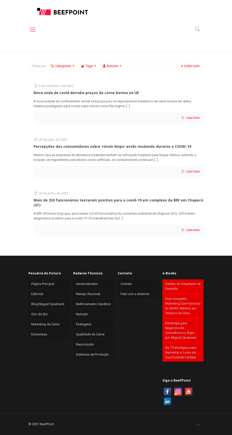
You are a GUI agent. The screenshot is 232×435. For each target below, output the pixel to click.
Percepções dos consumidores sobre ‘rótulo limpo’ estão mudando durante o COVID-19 (112, 146)
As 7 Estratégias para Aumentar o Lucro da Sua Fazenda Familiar (180, 352)
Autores (112, 66)
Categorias (63, 66)
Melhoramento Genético (93, 304)
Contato (126, 284)
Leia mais (193, 118)
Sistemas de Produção (92, 354)
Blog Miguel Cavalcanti (47, 304)
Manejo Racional (88, 294)
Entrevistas (39, 334)
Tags (88, 66)
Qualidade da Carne (90, 334)
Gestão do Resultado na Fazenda (182, 286)
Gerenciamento (87, 284)
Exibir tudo (190, 66)
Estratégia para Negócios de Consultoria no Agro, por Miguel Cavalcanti (180, 330)
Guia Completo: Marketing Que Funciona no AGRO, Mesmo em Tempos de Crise (182, 306)
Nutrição (82, 314)
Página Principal (42, 284)
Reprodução (85, 344)
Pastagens (83, 324)
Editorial (37, 294)
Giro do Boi (39, 314)
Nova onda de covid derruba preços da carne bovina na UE (86, 92)
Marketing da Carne (45, 324)
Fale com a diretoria (135, 294)
